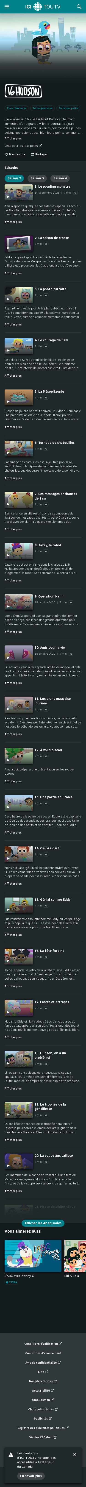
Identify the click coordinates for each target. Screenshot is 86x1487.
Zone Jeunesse (16, 108)
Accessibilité (43, 1391)
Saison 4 (60, 178)
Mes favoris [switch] (15, 154)
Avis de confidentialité (43, 1363)
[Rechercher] (79, 7)
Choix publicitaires (43, 1410)
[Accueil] (43, 6)
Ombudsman (43, 1400)
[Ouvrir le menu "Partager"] (39, 154)
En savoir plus (31, 1476)
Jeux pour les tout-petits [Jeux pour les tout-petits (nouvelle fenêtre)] (23, 145)
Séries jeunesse (42, 108)
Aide (43, 1372)
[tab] (11, 166)
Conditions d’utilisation (43, 1344)
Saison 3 (37, 178)
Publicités (43, 1419)
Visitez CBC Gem (43, 1438)
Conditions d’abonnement (43, 1353)
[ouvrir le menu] (7, 7)
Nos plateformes (43, 1381)
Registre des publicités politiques (43, 1428)
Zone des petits (68, 108)
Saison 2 (14, 178)
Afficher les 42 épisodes (43, 1223)
